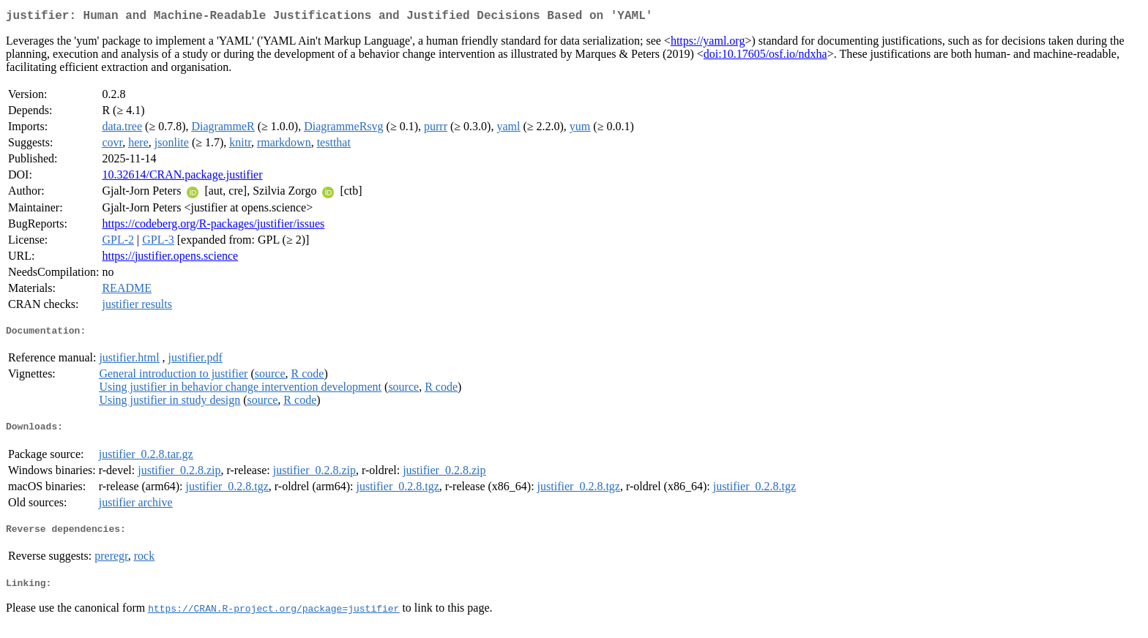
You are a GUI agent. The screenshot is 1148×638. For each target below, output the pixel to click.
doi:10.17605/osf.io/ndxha (765, 56)
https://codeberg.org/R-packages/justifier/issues (213, 226)
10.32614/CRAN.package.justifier (182, 177)
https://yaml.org (708, 43)
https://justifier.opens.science (170, 258)
